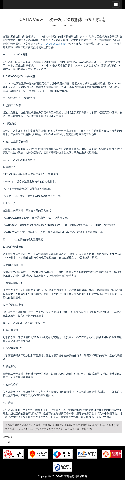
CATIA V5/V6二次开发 (53, 43)
